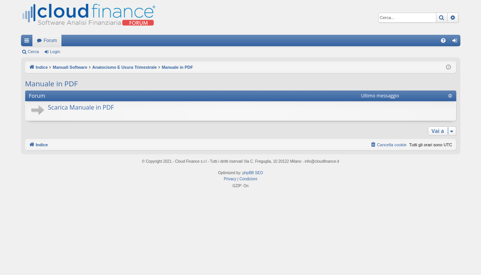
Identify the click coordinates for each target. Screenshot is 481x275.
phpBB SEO (253, 173)
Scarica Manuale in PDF (81, 107)
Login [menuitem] (456, 42)
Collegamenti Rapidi (28, 42)
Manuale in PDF (51, 84)
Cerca (33, 51)
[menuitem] (443, 40)
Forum (50, 40)
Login (55, 51)
